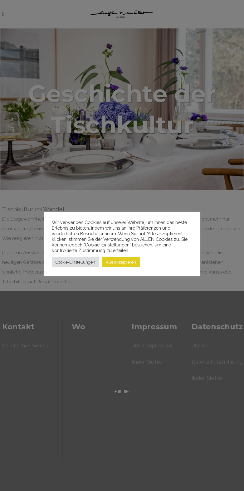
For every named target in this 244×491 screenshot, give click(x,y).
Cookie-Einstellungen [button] (75, 262)
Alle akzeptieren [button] (121, 262)
